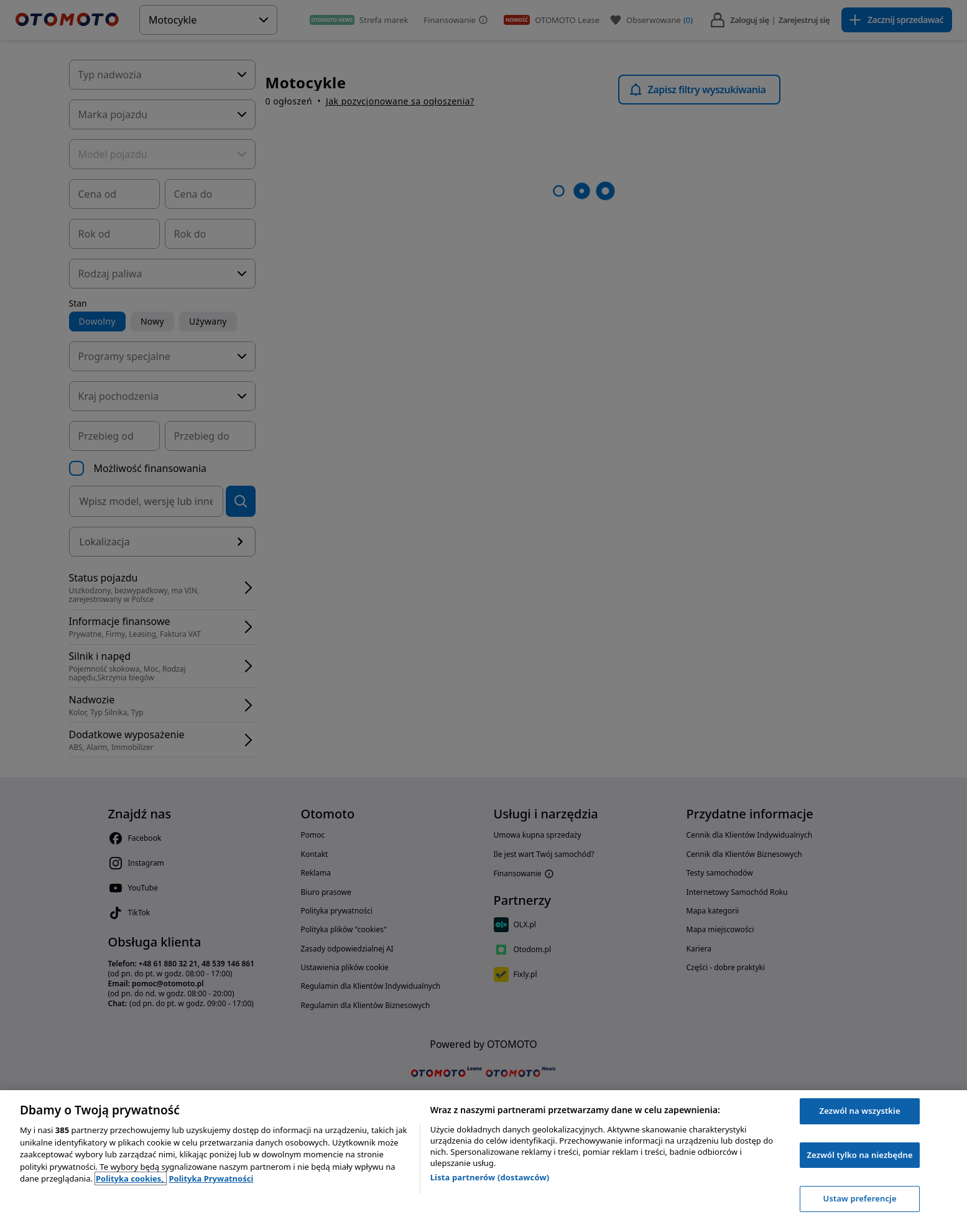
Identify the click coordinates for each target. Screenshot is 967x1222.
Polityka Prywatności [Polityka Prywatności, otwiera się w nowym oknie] (211, 1178)
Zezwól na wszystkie (860, 1110)
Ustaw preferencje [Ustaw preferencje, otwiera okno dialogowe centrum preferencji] (860, 1198)
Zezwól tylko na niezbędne (859, 1154)
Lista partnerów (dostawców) (490, 1177)
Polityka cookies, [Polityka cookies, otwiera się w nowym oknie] (131, 1178)
